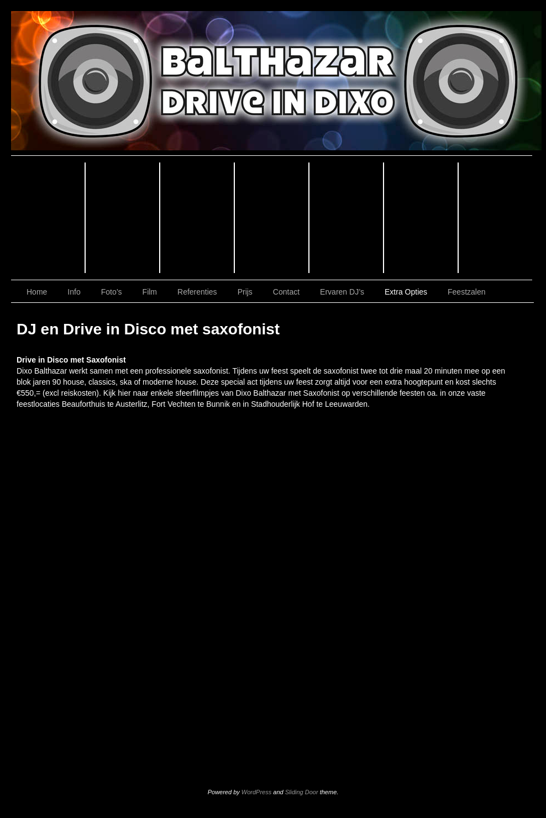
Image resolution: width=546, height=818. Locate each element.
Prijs (421, 217)
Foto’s (197, 217)
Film (272, 217)
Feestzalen (466, 291)
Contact (495, 217)
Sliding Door (301, 792)
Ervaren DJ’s (342, 291)
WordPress (256, 792)
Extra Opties (406, 291)
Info (123, 217)
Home (48, 217)
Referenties (346, 217)
